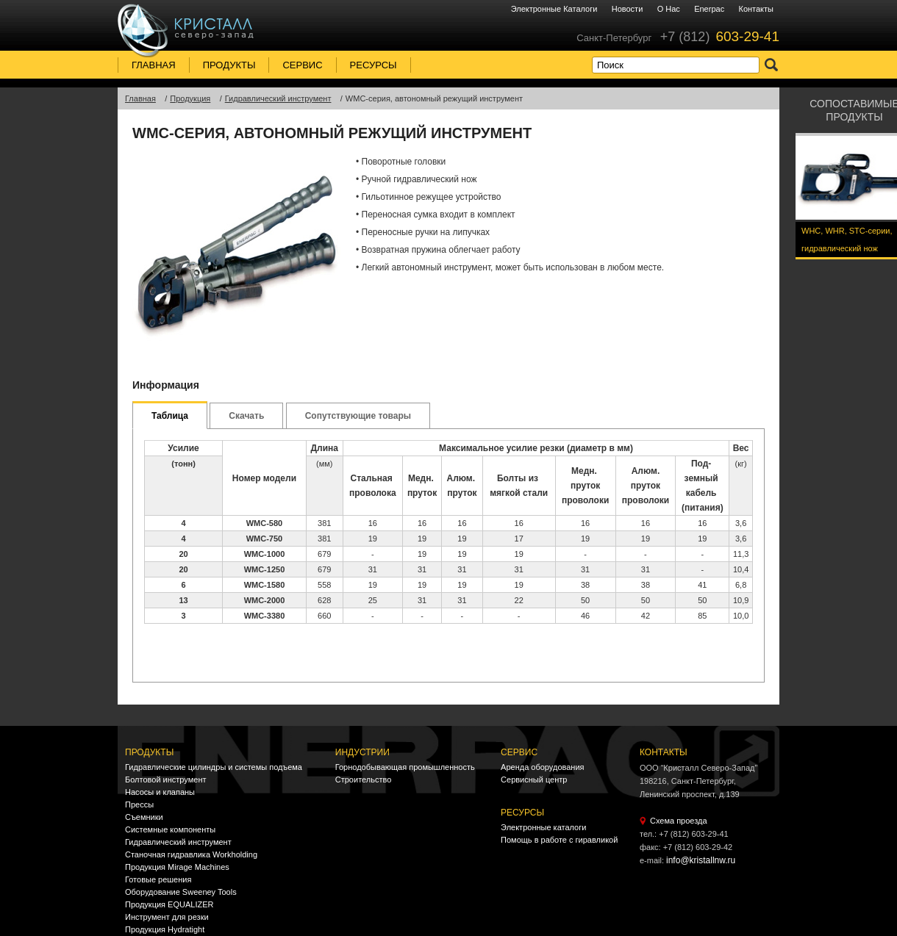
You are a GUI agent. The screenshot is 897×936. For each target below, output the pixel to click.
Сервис (302, 65)
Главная (154, 65)
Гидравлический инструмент (178, 842)
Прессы (139, 804)
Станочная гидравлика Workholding (191, 854)
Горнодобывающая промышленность (405, 767)
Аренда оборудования (542, 767)
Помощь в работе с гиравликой (559, 839)
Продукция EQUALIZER (169, 904)
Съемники (144, 817)
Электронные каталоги (554, 8)
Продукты (229, 65)
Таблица (169, 416)
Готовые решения (158, 879)
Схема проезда (678, 820)
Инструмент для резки (167, 916)
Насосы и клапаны (160, 792)
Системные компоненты (170, 829)
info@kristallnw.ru (700, 860)
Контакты (755, 8)
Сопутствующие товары (358, 416)
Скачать (246, 416)
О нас (668, 8)
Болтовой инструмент (166, 779)
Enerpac (709, 8)
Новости (627, 8)
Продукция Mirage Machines (177, 867)
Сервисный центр (534, 779)
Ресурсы (373, 65)
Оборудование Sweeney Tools (181, 892)
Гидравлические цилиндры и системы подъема (213, 767)
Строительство (363, 779)
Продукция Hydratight (164, 929)
